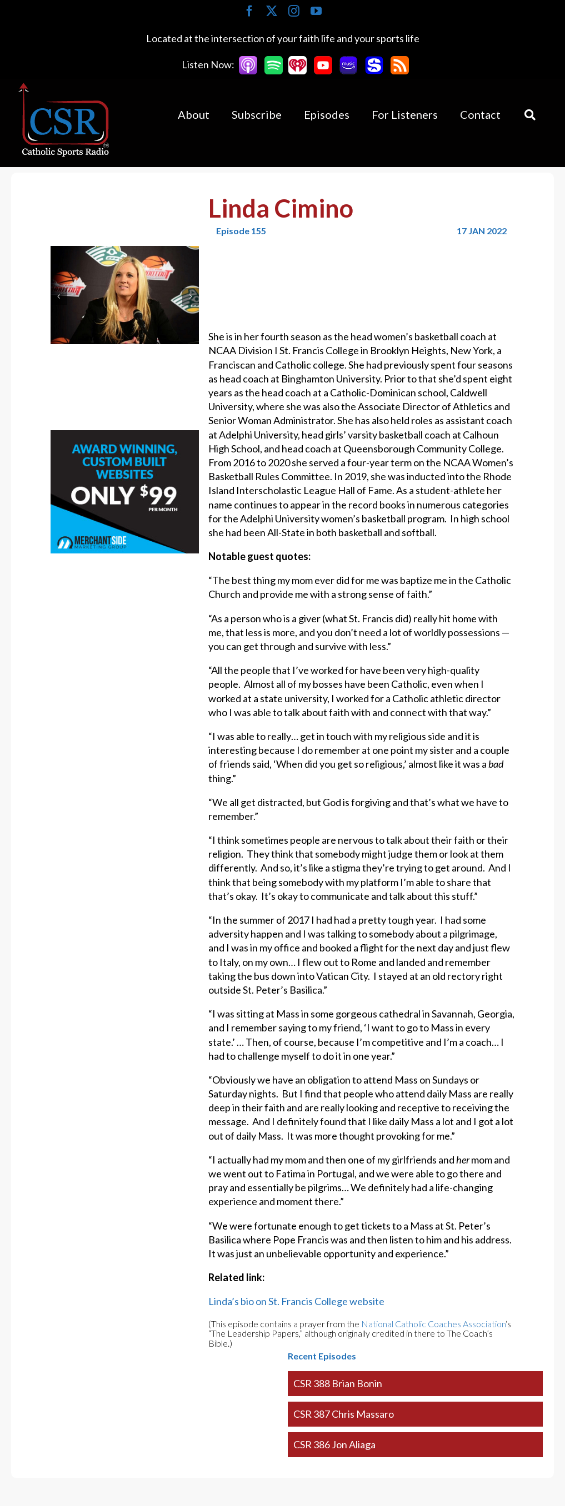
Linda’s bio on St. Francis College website (296, 1301)
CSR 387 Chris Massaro (343, 1414)
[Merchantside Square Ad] (125, 437)
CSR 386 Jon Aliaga (334, 1444)
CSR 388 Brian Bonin (337, 1383)
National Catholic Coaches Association (433, 1323)
